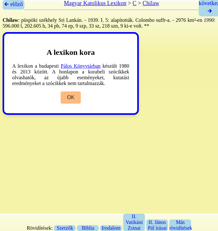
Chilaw (151, 3)
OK (70, 97)
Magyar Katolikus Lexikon (95, 3)
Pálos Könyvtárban (80, 66)
